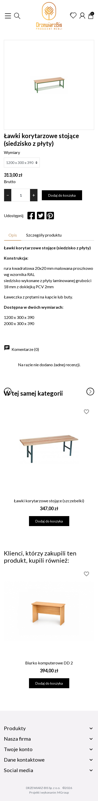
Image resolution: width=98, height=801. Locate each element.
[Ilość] (20, 195)
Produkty (15, 728)
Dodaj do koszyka (62, 195)
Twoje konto (18, 749)
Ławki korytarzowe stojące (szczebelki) (49, 500)
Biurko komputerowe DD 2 (49, 662)
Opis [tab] (12, 234)
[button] (17, 16)
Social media (18, 770)
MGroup (63, 792)
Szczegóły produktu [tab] (44, 234)
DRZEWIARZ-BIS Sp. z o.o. (43, 788)
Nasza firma (17, 739)
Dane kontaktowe (24, 759)
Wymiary (12, 152)
